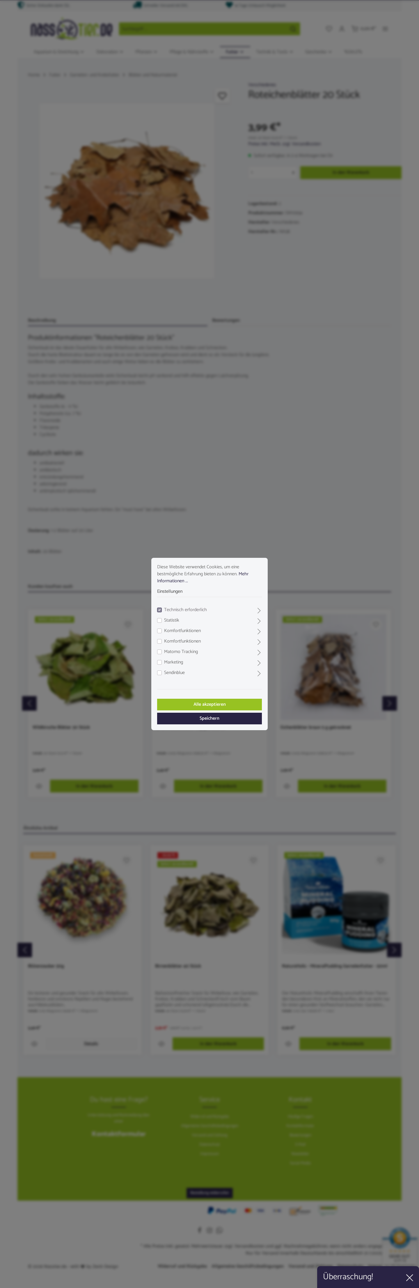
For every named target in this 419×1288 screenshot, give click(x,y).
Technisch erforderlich (185, 609)
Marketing (173, 662)
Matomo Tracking (181, 651)
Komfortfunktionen (182, 630)
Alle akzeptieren (209, 704)
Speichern (209, 718)
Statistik (171, 620)
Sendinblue (174, 672)
